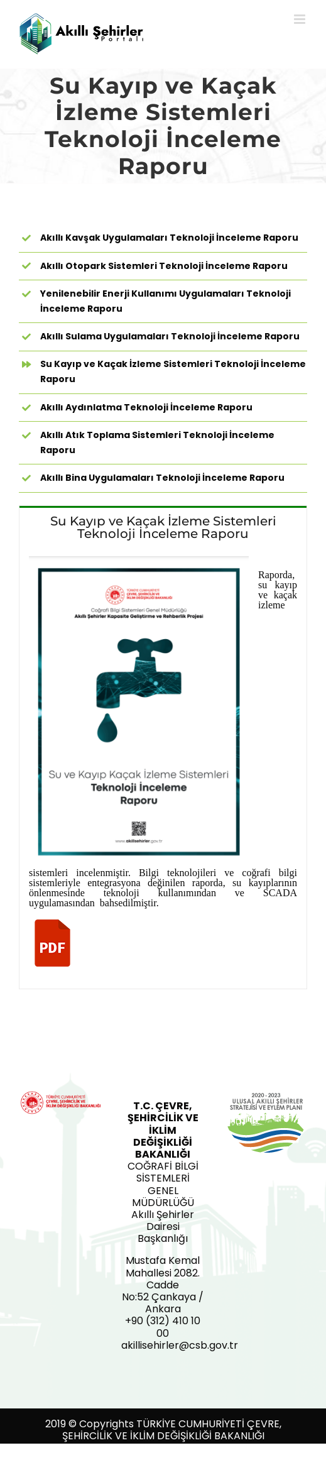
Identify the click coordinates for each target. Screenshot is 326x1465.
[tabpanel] (163, 768)
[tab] (163, 526)
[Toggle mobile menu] (300, 19)
